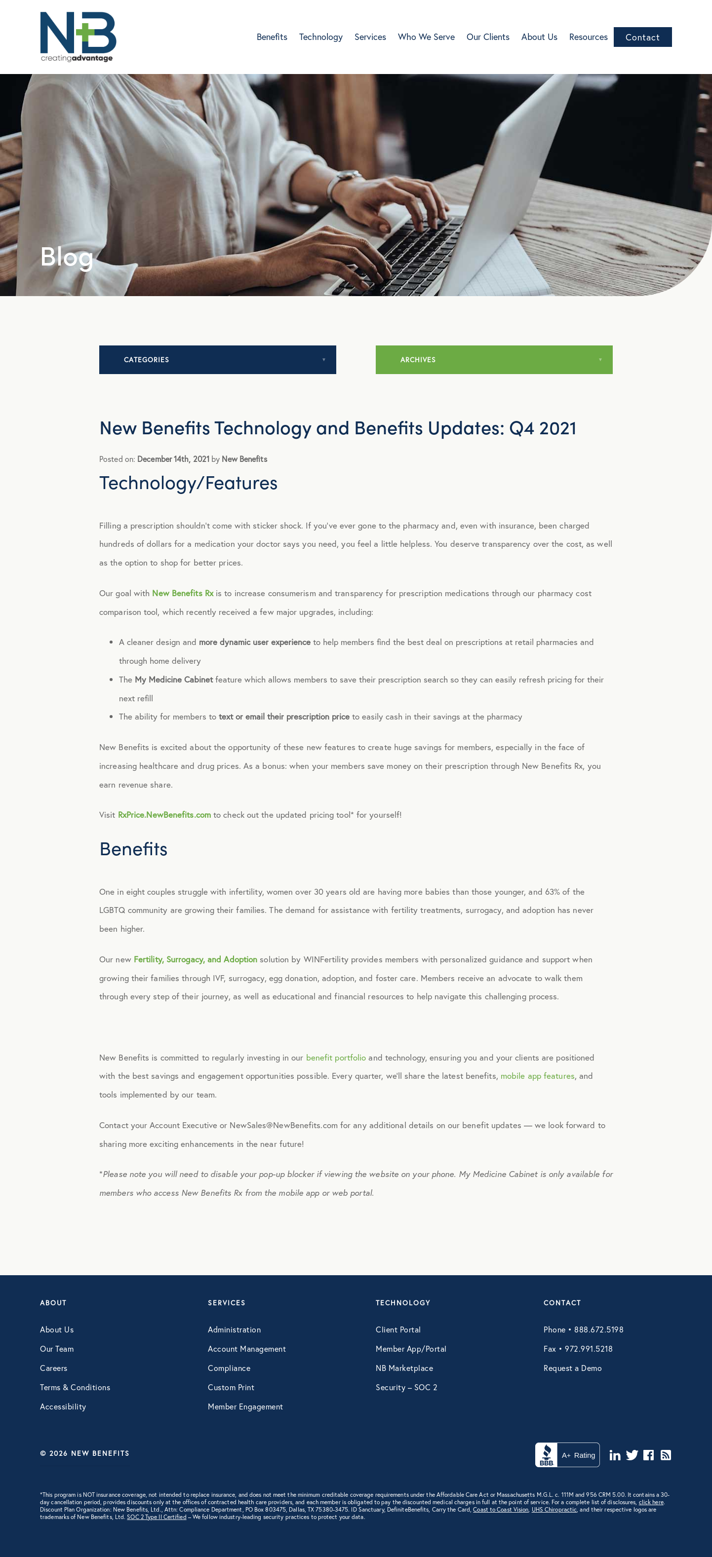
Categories (146, 359)
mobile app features (538, 1075)
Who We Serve (426, 36)
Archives (418, 359)
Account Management (247, 1348)
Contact (643, 37)
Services (370, 36)
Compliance (229, 1368)
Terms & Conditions (75, 1387)
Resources (588, 36)
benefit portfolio (336, 1057)
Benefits (272, 36)
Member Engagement (245, 1406)
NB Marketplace (404, 1368)
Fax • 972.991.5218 (578, 1348)
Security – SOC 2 (406, 1387)
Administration (234, 1329)
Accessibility (63, 1406)
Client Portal (398, 1329)
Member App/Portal (411, 1348)
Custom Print (231, 1387)
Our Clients (488, 36)
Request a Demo (573, 1368)
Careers (54, 1368)
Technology (321, 36)
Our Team (57, 1348)
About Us (539, 36)
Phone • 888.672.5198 (584, 1329)
